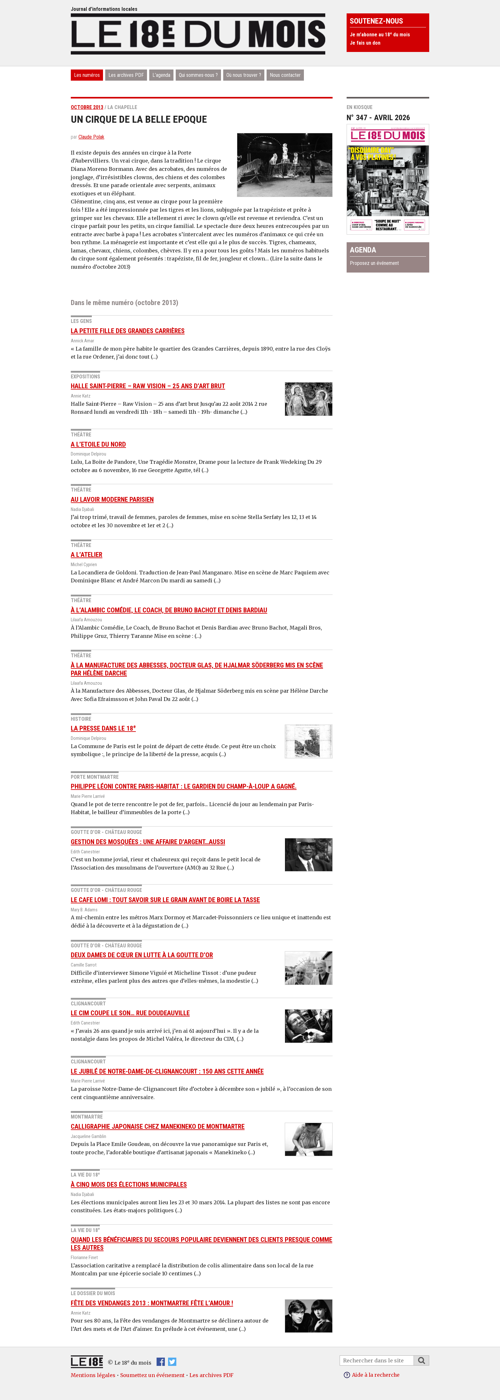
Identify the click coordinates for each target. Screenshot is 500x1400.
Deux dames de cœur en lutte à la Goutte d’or (142, 955)
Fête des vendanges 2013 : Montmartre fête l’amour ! (152, 1303)
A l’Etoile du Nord (98, 444)
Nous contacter (285, 75)
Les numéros (87, 75)
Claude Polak (91, 137)
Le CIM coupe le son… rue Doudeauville (130, 1013)
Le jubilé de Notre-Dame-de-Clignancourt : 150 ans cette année (167, 1071)
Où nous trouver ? (243, 75)
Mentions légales (93, 1375)
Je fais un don (365, 43)
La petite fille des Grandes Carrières (128, 331)
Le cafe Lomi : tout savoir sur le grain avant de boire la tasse (165, 900)
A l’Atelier (86, 554)
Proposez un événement (374, 263)
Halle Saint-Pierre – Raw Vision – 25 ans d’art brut (148, 386)
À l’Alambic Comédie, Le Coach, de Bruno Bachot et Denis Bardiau (169, 610)
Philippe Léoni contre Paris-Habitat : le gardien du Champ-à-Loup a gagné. (184, 786)
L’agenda (161, 75)
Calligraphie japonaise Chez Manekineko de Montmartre (158, 1126)
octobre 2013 (87, 107)
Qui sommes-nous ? (198, 75)
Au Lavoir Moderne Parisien (112, 499)
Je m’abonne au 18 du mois (380, 35)
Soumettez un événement (152, 1375)
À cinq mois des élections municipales (129, 1184)
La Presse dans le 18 (103, 728)
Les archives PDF (126, 75)
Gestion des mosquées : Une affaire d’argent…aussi (148, 842)
